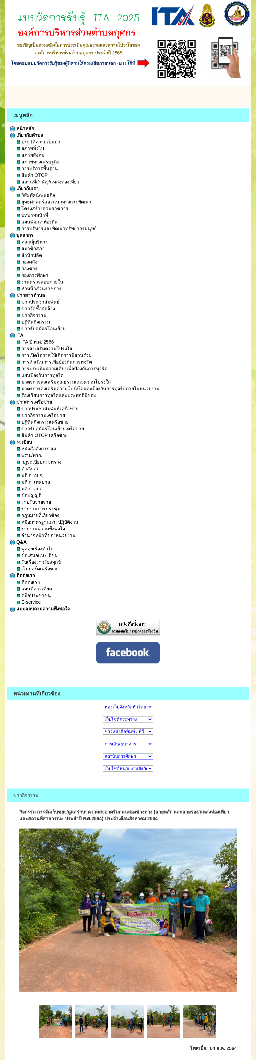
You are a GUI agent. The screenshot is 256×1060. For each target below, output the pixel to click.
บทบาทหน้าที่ (32, 215)
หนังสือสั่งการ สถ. (37, 448)
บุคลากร (21, 235)
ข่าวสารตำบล (27, 295)
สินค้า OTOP (32, 175)
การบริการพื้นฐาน (37, 168)
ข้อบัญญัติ (29, 495)
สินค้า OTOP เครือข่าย (42, 435)
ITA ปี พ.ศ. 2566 (35, 342)
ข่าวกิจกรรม (31, 315)
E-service (29, 602)
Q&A (18, 542)
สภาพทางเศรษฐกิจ (38, 161)
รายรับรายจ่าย (34, 502)
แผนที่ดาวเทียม (34, 588)
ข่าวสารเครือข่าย (31, 402)
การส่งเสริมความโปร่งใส (44, 348)
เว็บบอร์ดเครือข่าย (38, 568)
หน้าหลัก (22, 128)
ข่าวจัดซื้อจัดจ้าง (36, 308)
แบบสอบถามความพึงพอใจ (40, 608)
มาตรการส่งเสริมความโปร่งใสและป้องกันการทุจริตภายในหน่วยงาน (88, 388)
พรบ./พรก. (29, 455)
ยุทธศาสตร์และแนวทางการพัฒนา (54, 201)
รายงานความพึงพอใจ (41, 528)
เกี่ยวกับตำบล (26, 135)
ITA (16, 335)
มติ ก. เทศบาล (33, 482)
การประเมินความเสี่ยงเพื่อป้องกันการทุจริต (62, 368)
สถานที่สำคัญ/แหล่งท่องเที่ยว (48, 181)
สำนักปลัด (29, 255)
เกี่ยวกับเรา (24, 188)
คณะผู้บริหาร (32, 241)
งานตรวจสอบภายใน (40, 282)
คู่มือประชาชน (34, 595)
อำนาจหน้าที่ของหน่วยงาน (46, 535)
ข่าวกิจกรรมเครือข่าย (41, 415)
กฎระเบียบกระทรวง (39, 462)
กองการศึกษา (32, 275)
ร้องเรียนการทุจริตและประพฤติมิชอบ (56, 395)
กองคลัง (27, 261)
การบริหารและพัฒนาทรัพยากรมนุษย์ (57, 228)
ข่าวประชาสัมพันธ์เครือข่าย (47, 408)
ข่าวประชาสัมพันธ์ (38, 302)
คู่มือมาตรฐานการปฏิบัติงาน (47, 522)
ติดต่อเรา (22, 575)
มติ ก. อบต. (30, 488)
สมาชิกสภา (31, 248)
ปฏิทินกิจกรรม (33, 322)
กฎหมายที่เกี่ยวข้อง (38, 515)
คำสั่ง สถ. (29, 468)
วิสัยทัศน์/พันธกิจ (36, 195)
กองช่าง (27, 268)
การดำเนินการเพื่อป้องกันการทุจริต (54, 362)
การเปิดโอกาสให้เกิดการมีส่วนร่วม (54, 355)
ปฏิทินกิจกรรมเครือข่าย (43, 422)
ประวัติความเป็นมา (38, 141)
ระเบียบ (21, 442)
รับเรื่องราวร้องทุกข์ (39, 562)
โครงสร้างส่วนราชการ (42, 208)
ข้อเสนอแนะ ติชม (37, 555)
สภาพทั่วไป (30, 148)
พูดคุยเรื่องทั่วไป (35, 548)
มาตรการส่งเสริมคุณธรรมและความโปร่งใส (64, 382)
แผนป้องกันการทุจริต (40, 375)
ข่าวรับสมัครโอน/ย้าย (41, 328)
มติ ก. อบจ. (30, 475)
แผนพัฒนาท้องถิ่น (37, 221)
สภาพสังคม (30, 155)
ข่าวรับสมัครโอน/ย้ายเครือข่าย (50, 428)
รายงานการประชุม (38, 508)
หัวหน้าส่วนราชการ (39, 288)
